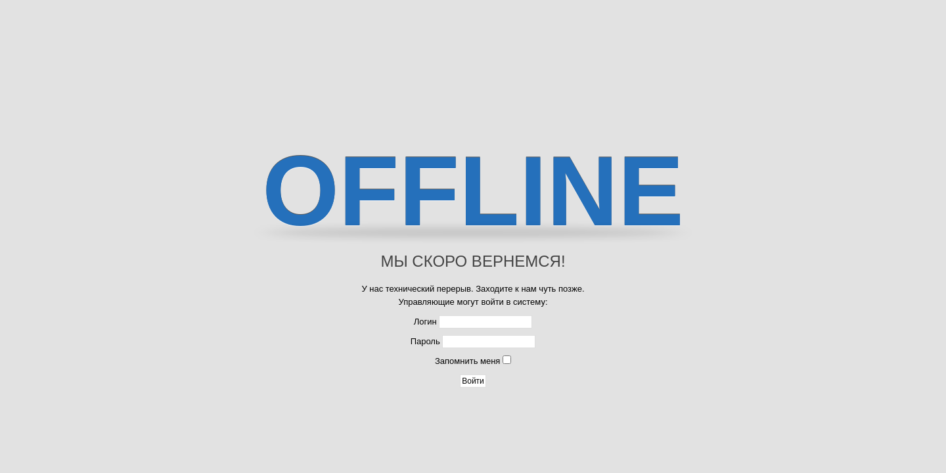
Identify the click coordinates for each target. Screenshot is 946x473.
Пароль (425, 341)
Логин (425, 322)
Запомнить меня (467, 361)
